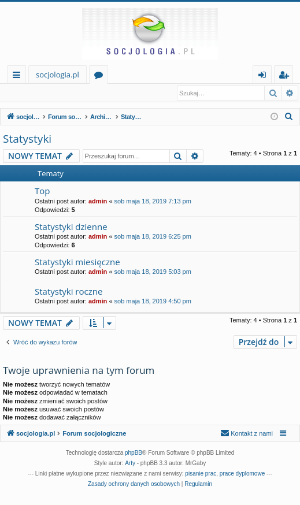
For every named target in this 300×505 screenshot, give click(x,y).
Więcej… (18, 76)
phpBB (133, 453)
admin (97, 201)
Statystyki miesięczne (77, 262)
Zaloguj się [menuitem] (264, 76)
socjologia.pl (57, 74)
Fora (101, 76)
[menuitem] (289, 117)
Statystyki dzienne (71, 227)
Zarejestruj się (85, 93)
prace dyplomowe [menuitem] (242, 474)
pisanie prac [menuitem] (200, 474)
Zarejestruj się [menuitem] (286, 76)
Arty (130, 464)
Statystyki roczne (68, 292)
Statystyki (27, 139)
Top (42, 191)
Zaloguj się (30, 93)
